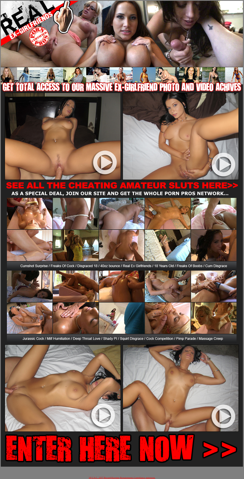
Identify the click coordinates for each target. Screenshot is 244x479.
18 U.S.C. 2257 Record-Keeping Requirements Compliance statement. (122, 477)
